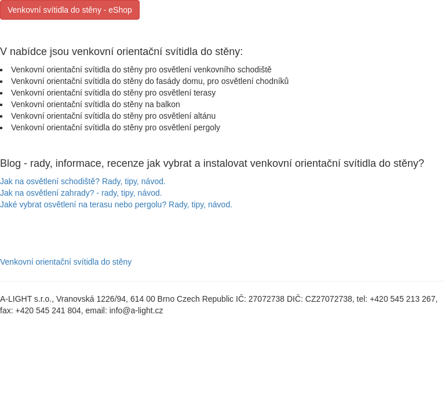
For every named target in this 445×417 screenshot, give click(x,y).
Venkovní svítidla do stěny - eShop (70, 9)
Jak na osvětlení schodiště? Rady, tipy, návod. (83, 181)
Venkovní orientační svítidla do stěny (66, 261)
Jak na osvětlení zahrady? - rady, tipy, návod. (81, 192)
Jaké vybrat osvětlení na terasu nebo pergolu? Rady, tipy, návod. (116, 204)
